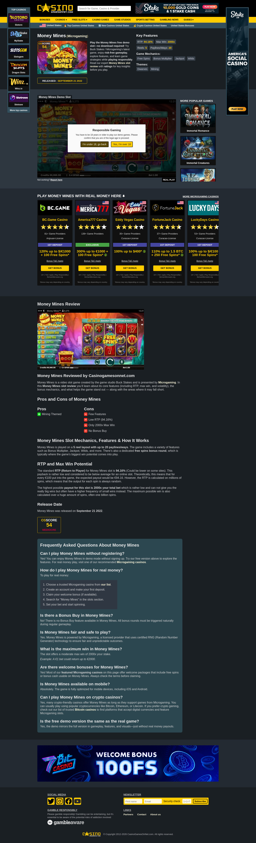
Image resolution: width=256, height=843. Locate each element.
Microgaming (77, 36)
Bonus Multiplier (162, 58)
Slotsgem (18, 57)
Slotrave (18, 104)
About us (155, 814)
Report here (56, 180)
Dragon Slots (18, 72)
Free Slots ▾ (79, 20)
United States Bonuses (182, 25)
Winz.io (18, 88)
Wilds (191, 58)
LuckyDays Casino (205, 219)
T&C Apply (49, 275)
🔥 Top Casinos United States (79, 25)
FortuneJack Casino (167, 219)
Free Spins (143, 58)
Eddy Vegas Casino (129, 219)
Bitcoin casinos (85, 709)
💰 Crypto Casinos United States (150, 25)
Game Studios (122, 20)
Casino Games (100, 20)
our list (106, 584)
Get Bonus (55, 268)
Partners (128, 814)
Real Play (169, 180)
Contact (141, 814)
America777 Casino (92, 219)
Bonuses (45, 20)
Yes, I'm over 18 (122, 144)
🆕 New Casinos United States (113, 25)
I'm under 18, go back (94, 144)
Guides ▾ (188, 20)
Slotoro (18, 25)
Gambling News (169, 20)
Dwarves (142, 69)
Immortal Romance (198, 130)
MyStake (18, 40)
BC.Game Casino (55, 219)
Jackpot (179, 58)
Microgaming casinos (131, 562)
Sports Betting (145, 20)
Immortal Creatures (198, 163)
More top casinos (19, 110)
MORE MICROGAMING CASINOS (201, 196)
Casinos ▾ (61, 20)
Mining (155, 69)
